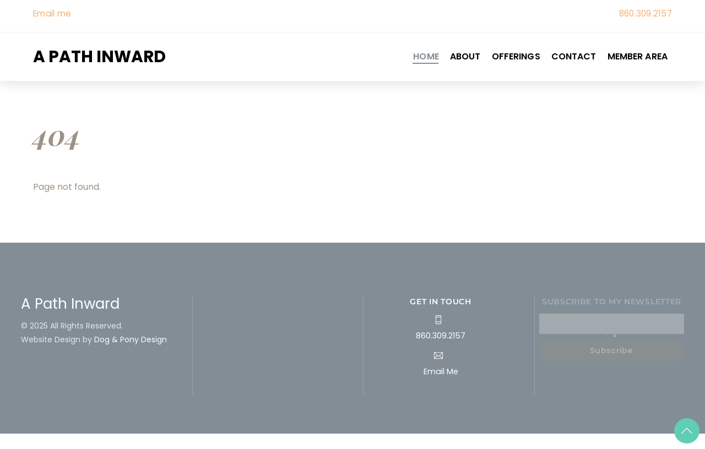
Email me (52, 13)
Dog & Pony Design (130, 339)
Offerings (516, 56)
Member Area (638, 56)
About (465, 56)
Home (426, 56)
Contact (573, 56)
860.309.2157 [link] (645, 13)
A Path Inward (70, 304)
